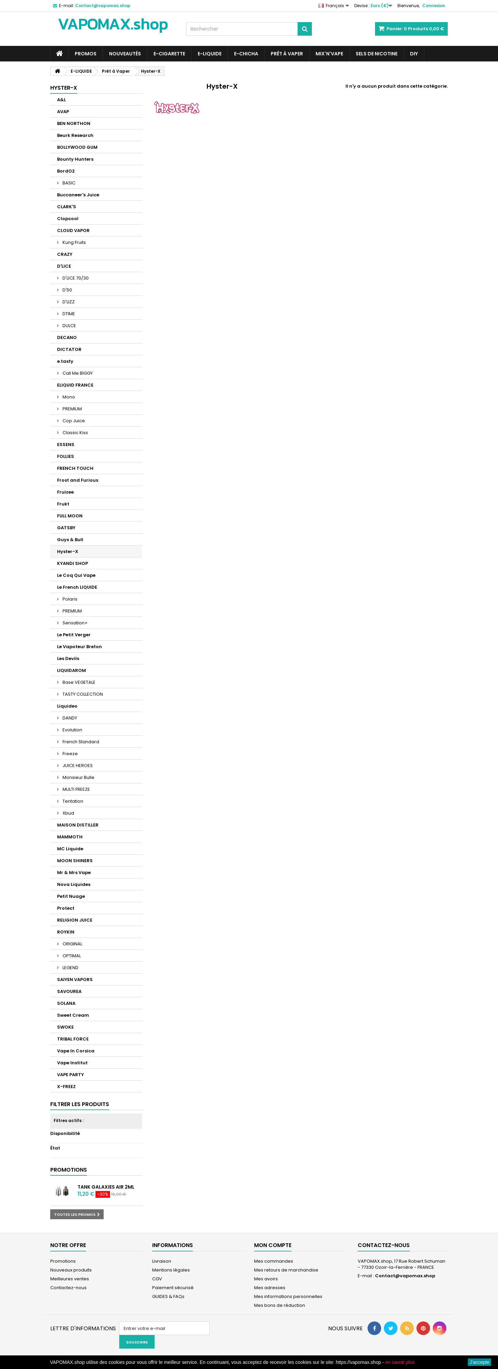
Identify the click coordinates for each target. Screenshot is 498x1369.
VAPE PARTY (70, 1074)
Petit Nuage (71, 896)
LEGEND (69, 967)
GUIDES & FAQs (168, 1296)
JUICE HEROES (77, 765)
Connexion (433, 5)
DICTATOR (69, 349)
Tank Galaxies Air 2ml (106, 1187)
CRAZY (64, 254)
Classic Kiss (74, 432)
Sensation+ (74, 623)
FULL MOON (70, 516)
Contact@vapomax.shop (405, 1276)
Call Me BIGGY (77, 373)
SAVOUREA (69, 991)
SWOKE (65, 1027)
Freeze (69, 753)
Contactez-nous (68, 1287)
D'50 (66, 290)
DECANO (67, 337)
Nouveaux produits (71, 1270)
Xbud (67, 813)
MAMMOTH (70, 837)
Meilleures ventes (69, 1279)
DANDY (69, 718)
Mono (68, 397)
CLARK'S (66, 206)
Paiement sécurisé (173, 1287)
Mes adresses (269, 1287)
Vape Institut (72, 1063)
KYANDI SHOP (72, 563)
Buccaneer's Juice (78, 195)
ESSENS (65, 444)
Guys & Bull (70, 539)
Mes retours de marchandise (286, 1270)
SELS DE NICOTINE (376, 53)
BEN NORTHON (73, 123)
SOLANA (66, 1003)
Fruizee (65, 492)
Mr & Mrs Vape (74, 872)
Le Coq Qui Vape (76, 575)
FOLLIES (65, 456)
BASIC (68, 183)
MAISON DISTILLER (78, 825)
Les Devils (68, 658)
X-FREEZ (66, 1086)
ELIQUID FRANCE (75, 385)
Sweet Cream (73, 1015)
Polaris (69, 599)
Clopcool (67, 218)
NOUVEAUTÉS (125, 53)
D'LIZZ (68, 302)
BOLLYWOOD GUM (77, 147)
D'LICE (64, 266)
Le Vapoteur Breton (79, 646)
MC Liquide (70, 849)
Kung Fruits (73, 242)
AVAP (63, 111)
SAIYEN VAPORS (75, 979)
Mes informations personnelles (288, 1296)
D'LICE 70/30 (75, 278)
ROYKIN (65, 932)
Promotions (68, 1170)
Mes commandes (273, 1261)
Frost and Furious (77, 480)
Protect (65, 908)
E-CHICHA (246, 53)
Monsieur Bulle (77, 777)
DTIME (68, 313)
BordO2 (66, 171)
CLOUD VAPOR (73, 230)
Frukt (63, 504)
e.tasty (65, 361)
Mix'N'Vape (329, 53)
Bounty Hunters (75, 159)
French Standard (80, 742)
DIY (414, 53)
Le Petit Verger (74, 635)
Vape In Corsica (75, 1051)
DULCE (68, 325)
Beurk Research (75, 135)
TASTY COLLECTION (82, 694)
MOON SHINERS (75, 860)
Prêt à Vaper (287, 53)
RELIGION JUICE (74, 920)
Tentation (72, 801)
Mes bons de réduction (279, 1305)
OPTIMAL (71, 956)
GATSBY (66, 528)
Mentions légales (171, 1270)
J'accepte (479, 1362)
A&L (61, 99)
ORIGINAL (71, 944)
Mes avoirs (266, 1279)
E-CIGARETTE (169, 53)
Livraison (161, 1261)
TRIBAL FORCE (73, 1039)
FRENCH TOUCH (75, 468)
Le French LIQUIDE (77, 587)
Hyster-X (67, 551)
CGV (157, 1279)
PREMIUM (71, 409)
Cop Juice (73, 420)
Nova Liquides (73, 884)
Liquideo (67, 706)
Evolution (71, 730)
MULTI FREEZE (75, 789)
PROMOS (85, 53)
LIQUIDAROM (71, 670)
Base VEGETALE (78, 682)
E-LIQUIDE (209, 53)
